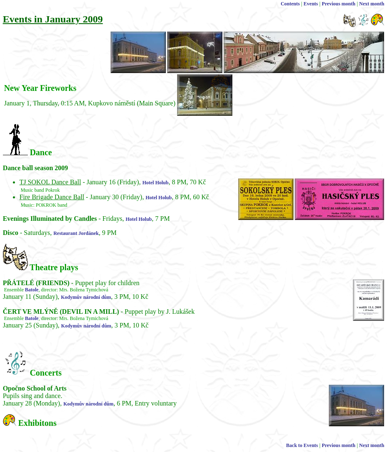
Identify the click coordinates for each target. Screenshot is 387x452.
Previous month (338, 4)
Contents (290, 4)
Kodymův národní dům (86, 297)
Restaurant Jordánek (76, 233)
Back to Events (302, 445)
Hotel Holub (155, 183)
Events (310, 4)
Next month (371, 4)
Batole (32, 290)
